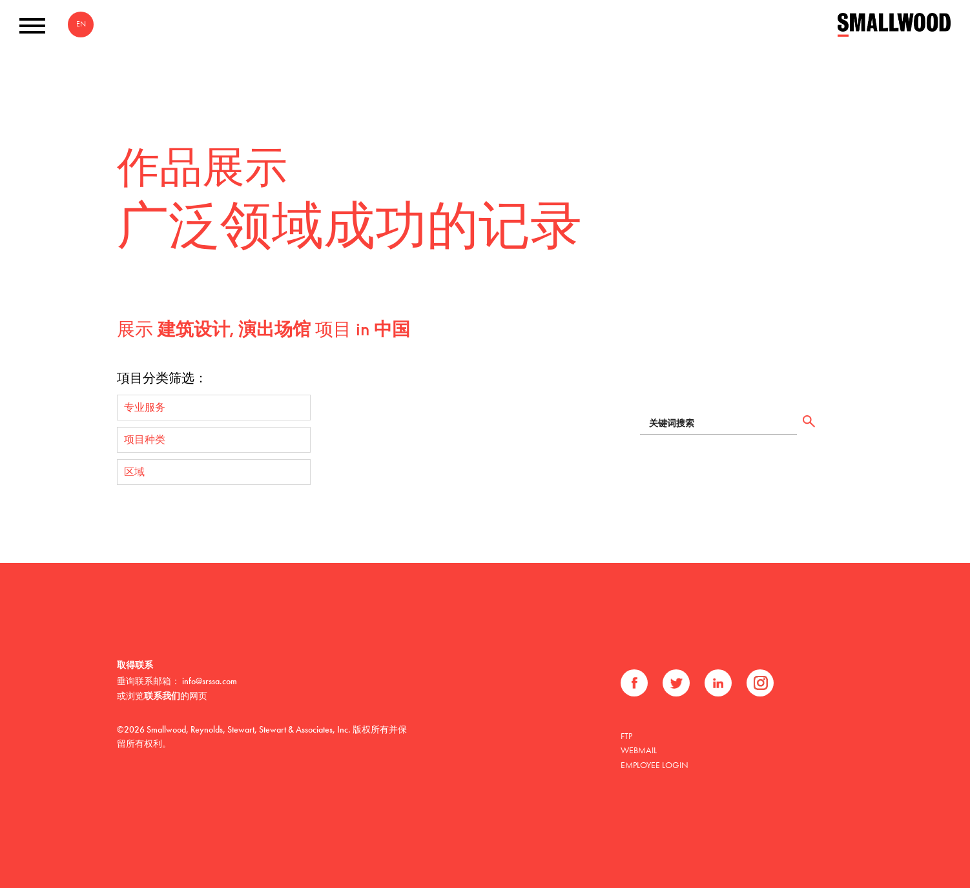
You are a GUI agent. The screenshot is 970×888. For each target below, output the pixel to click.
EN (81, 24)
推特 (676, 682)
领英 (718, 682)
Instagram (760, 682)
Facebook (634, 682)
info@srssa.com (209, 681)
